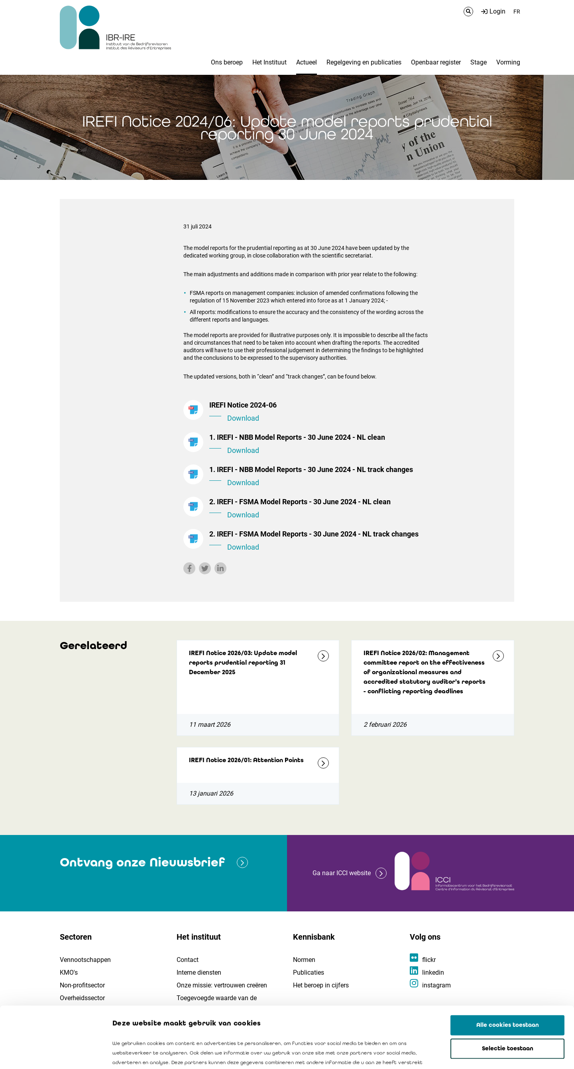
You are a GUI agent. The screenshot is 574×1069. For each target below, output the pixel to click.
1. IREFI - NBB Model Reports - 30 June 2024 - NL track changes (319, 476)
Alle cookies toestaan (507, 964)
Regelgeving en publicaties (363, 62)
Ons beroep (227, 62)
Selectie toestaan (507, 987)
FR (516, 11)
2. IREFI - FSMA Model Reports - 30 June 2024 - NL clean (319, 509)
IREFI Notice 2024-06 (319, 412)
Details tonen (454, 1053)
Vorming (508, 62)
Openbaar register (436, 62)
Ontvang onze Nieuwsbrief (142, 862)
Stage (478, 62)
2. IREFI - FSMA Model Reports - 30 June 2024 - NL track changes (319, 541)
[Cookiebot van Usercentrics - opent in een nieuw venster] (51, 1053)
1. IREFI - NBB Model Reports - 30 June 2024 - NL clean (319, 444)
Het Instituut (269, 62)
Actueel (306, 62)
